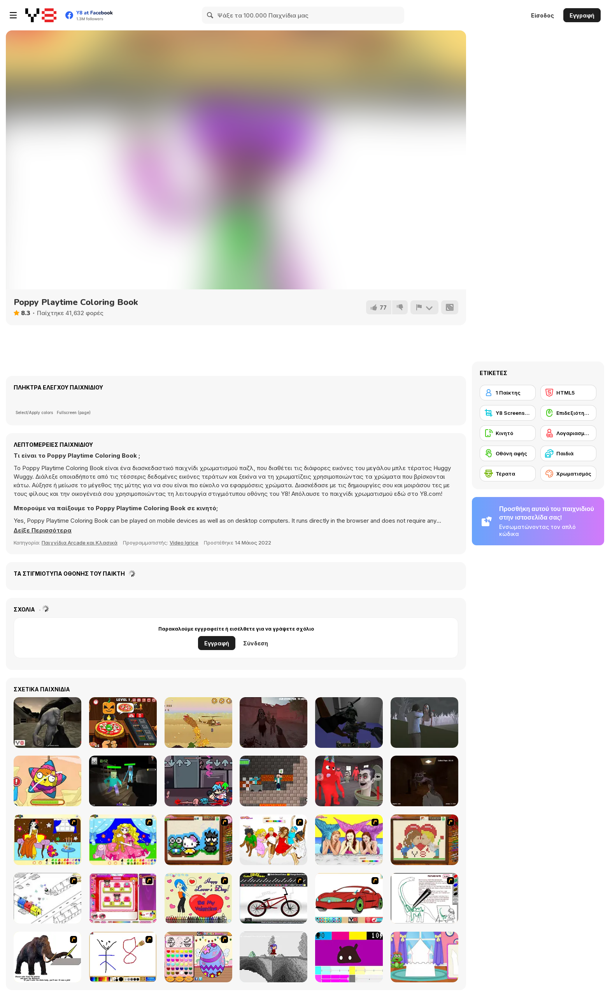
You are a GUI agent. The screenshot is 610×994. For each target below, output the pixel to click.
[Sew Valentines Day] (424, 839)
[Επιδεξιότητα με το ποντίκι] (568, 413)
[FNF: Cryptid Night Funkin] (198, 781)
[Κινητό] (508, 433)
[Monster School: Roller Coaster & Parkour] (273, 781)
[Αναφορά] (424, 307)
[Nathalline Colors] (273, 957)
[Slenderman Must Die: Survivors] (273, 722)
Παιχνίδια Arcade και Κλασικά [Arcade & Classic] (79, 542)
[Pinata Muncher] (47, 781)
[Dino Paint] (424, 898)
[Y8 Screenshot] (508, 413)
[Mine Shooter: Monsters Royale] (123, 781)
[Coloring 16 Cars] (349, 898)
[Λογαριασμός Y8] (568, 433)
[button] (43, 530)
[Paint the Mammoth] (47, 957)
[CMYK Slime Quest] (349, 957)
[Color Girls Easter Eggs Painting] (198, 957)
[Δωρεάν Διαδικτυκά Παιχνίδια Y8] (41, 15)
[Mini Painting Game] (123, 957)
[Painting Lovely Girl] (47, 839)
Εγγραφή (582, 15)
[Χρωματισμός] (568, 473)
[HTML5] (568, 392)
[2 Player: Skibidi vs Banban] (349, 781)
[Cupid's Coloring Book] (198, 898)
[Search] (210, 15)
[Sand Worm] (198, 722)
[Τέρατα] (508, 473)
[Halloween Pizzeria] (123, 722)
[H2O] (349, 839)
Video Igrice (184, 542)
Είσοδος (542, 15)
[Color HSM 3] (273, 839)
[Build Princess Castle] (424, 957)
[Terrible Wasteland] (47, 722)
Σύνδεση (255, 643)
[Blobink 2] (47, 898)
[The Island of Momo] (424, 722)
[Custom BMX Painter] (273, 898)
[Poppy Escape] (424, 781)
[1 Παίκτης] (508, 392)
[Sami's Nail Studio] (123, 898)
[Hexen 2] (349, 722)
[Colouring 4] (123, 839)
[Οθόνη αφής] (508, 453)
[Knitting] (198, 839)
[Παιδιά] (568, 453)
